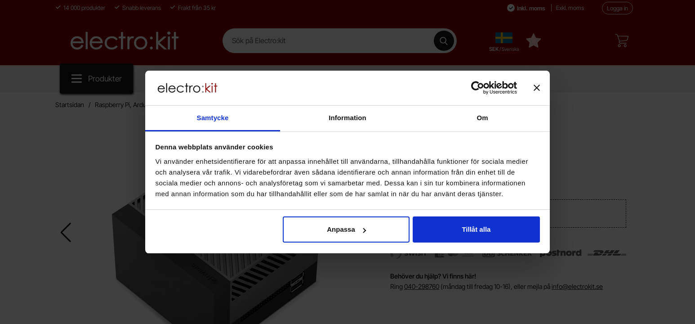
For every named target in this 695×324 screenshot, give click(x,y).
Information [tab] (347, 118)
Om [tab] (482, 118)
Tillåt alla (476, 229)
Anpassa (346, 229)
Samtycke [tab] (213, 118)
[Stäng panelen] (537, 88)
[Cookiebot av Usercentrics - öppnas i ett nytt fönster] (477, 87)
